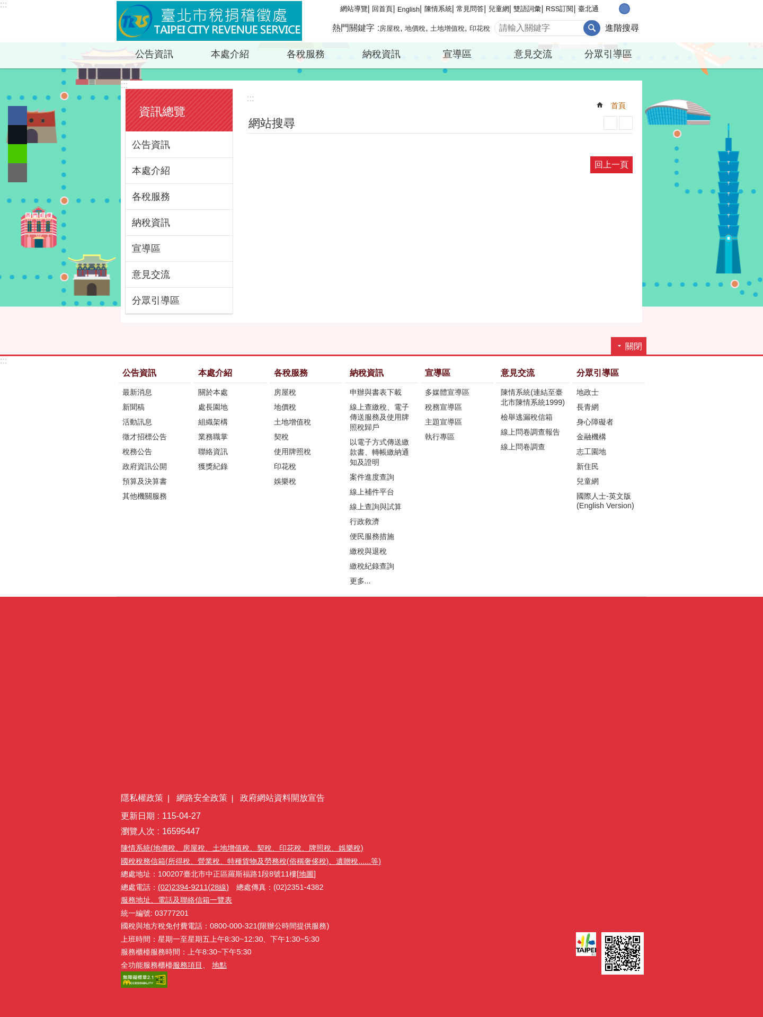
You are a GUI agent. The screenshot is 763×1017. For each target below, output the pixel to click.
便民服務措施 (372, 536)
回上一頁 (611, 164)
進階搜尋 (622, 27)
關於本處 (213, 392)
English (408, 9)
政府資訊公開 (144, 466)
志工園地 (591, 451)
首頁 (618, 105)
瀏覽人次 (138, 831)
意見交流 (533, 54)
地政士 (587, 392)
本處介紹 (230, 54)
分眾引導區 (608, 54)
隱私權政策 (142, 797)
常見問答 (470, 9)
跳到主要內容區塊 (5, 5)
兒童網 (499, 9)
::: (3, 4)
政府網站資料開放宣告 (282, 797)
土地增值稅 (447, 28)
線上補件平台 (372, 492)
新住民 (587, 466)
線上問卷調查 (523, 447)
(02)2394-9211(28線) (193, 887)
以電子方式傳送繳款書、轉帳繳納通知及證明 (379, 452)
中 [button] (624, 8)
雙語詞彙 (527, 9)
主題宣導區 (443, 422)
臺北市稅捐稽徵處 (209, 21)
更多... (360, 581)
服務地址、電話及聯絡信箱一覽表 (176, 900)
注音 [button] (626, 123)
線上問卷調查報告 (530, 432)
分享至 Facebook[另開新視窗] (17, 115)
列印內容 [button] (610, 123)
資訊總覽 (162, 111)
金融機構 (591, 436)
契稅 (281, 436)
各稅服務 (306, 54)
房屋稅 (389, 28)
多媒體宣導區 (447, 392)
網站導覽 (354, 9)
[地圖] (306, 874)
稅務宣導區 (443, 407)
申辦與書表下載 (376, 392)
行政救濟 (364, 521)
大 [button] (635, 8)
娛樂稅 (285, 481)
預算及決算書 (144, 481)
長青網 (587, 407)
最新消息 (137, 392)
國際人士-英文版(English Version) (605, 501)
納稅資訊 (381, 54)
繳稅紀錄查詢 (372, 566)
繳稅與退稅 (368, 551)
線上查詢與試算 (376, 506)
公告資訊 (154, 54)
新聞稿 (133, 407)
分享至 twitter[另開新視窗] (17, 134)
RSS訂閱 (559, 9)
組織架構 (213, 422)
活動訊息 (137, 422)
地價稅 (415, 28)
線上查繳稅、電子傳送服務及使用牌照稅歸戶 (379, 417)
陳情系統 (438, 9)
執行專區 (440, 436)
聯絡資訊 (213, 451)
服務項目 (187, 965)
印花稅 (479, 28)
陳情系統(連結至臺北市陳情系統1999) (533, 397)
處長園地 (213, 407)
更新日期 (138, 815)
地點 (219, 965)
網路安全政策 (201, 797)
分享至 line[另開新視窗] (17, 153)
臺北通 (588, 9)
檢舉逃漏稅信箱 (527, 417)
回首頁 (382, 9)
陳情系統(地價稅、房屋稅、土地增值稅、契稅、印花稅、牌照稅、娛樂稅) (242, 848)
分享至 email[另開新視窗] (17, 172)
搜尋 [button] (591, 28)
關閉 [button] (633, 346)
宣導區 (457, 54)
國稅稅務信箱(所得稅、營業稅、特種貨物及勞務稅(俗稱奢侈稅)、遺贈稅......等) (251, 861)
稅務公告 (137, 451)
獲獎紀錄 (213, 466)
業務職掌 (213, 436)
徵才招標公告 (144, 436)
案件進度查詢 (372, 477)
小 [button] (613, 8)
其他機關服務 (144, 496)
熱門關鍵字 (353, 27)
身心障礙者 (595, 422)
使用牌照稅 (292, 451)
